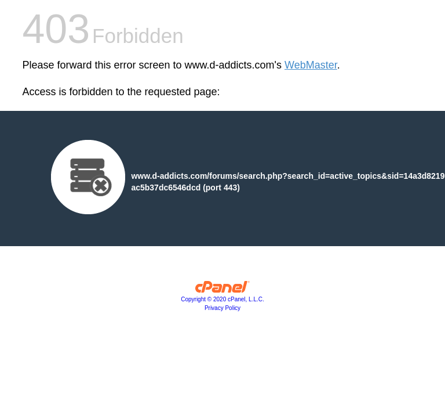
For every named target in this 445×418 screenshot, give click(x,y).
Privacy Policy (222, 308)
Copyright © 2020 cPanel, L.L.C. (222, 299)
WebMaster (310, 65)
